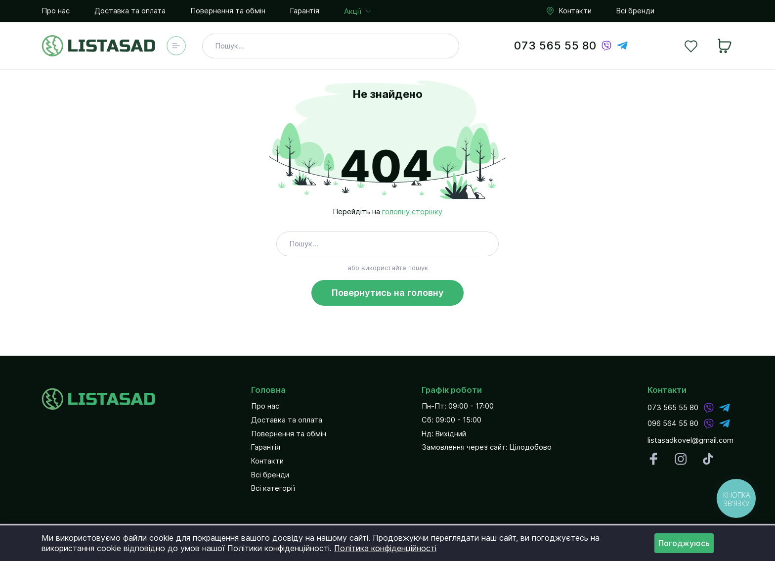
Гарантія (304, 11)
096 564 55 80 (672, 423)
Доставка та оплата (130, 11)
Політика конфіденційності (385, 548)
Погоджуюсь (684, 543)
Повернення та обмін (227, 11)
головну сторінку (412, 211)
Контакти (568, 11)
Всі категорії (273, 488)
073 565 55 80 (555, 45)
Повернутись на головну (387, 292)
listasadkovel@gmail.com (690, 440)
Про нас (56, 11)
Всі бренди (635, 11)
